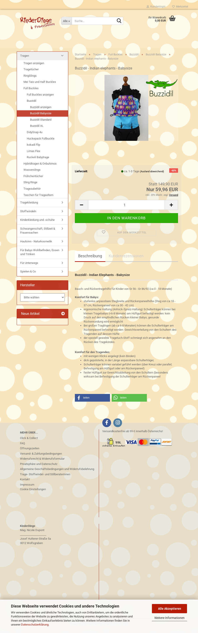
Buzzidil (31, 104)
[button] (81, 208)
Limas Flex (33, 154)
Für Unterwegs (29, 266)
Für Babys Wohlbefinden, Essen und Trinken (39, 255)
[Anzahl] (126, 208)
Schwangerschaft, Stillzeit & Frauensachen (37, 234)
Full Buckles (31, 91)
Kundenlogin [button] (156, 6)
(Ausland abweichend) (152, 174)
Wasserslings (32, 173)
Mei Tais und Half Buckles (39, 85)
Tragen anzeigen (33, 66)
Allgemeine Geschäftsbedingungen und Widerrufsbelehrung (57, 472)
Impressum (27, 488)
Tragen (24, 59)
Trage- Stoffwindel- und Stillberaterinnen (45, 477)
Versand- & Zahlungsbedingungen (41, 457)
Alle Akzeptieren (169, 608)
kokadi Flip (33, 148)
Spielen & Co (28, 275)
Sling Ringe (30, 185)
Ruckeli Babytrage (38, 160)
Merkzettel (180, 6)
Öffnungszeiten (29, 451)
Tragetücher (31, 72)
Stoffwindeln (28, 214)
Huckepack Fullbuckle (40, 141)
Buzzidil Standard (40, 123)
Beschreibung (90, 259)
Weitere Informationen (169, 618)
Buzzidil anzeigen (40, 110)
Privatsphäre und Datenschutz (38, 467)
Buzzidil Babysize (40, 116)
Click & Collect (29, 441)
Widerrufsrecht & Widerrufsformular (42, 462)
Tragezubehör (32, 192)
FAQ (22, 446)
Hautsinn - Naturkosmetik (36, 245)
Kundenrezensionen (126, 259)
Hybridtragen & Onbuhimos (40, 167)
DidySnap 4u (34, 135)
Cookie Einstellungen (33, 492)
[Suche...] (66, 21)
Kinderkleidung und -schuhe (37, 223)
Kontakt (25, 482)
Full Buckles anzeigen (40, 98)
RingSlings (30, 79)
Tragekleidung (29, 206)
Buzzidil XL (36, 129)
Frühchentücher (33, 179)
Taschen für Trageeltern (38, 198)
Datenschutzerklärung (35, 624)
